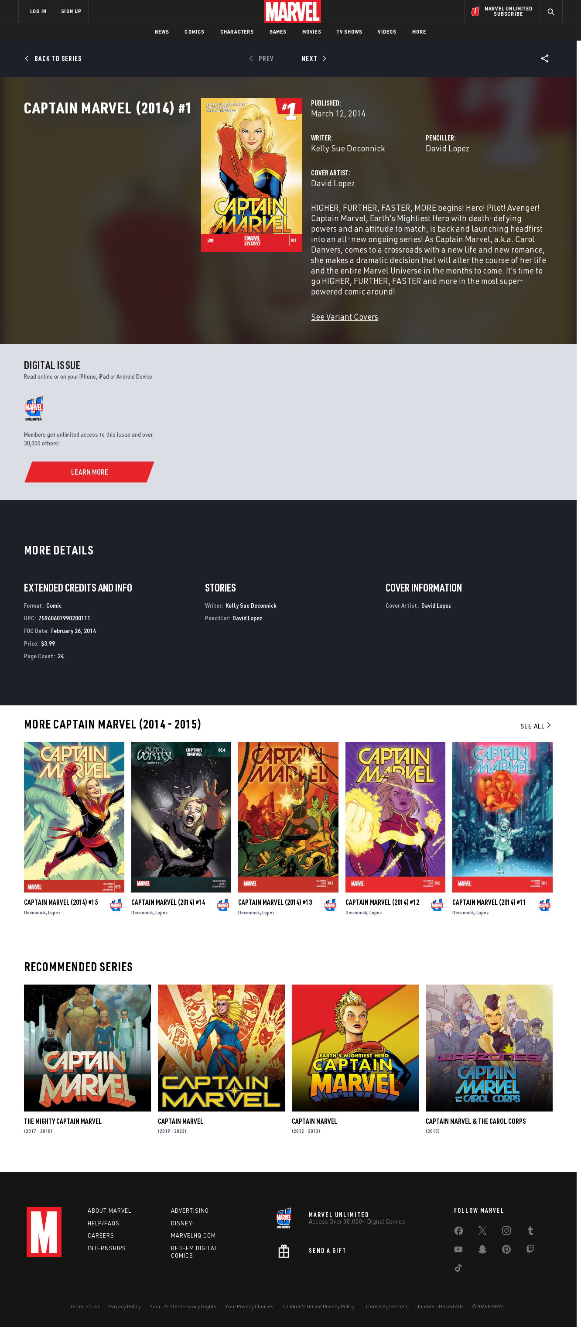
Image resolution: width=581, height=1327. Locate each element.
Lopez (54, 920)
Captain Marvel (180, 1128)
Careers (101, 1235)
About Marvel (109, 1210)
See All (536, 733)
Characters (237, 31)
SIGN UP (71, 11)
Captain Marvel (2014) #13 (275, 909)
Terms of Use (85, 1306)
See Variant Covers (220, 323)
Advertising (190, 1210)
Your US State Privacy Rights (183, 1306)
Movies (311, 31)
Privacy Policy (125, 1306)
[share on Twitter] (482, 1232)
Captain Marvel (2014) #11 (489, 909)
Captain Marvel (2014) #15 (61, 909)
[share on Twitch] (530, 1251)
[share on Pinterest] (506, 1251)
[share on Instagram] (506, 1232)
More (419, 31)
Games (278, 31)
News (162, 31)
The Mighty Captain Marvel (63, 1128)
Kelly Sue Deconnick (224, 186)
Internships (107, 1248)
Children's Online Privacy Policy (318, 1306)
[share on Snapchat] (482, 1251)
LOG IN (38, 11)
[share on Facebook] (458, 1232)
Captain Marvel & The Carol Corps (476, 1128)
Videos (387, 31)
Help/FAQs (104, 1223)
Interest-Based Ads (441, 1306)
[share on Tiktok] (458, 1269)
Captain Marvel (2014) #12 (382, 909)
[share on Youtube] (458, 1251)
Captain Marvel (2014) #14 (168, 909)
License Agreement (386, 1306)
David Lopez (386, 186)
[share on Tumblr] (530, 1232)
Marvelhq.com (193, 1235)
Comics (194, 31)
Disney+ (183, 1223)
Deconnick (35, 920)
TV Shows (349, 31)
